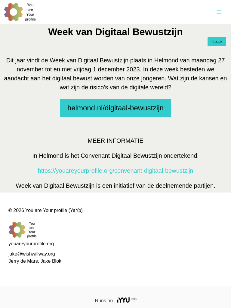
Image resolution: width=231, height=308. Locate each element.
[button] (219, 12)
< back (216, 42)
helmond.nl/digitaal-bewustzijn (115, 108)
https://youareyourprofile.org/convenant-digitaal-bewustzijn (115, 170)
